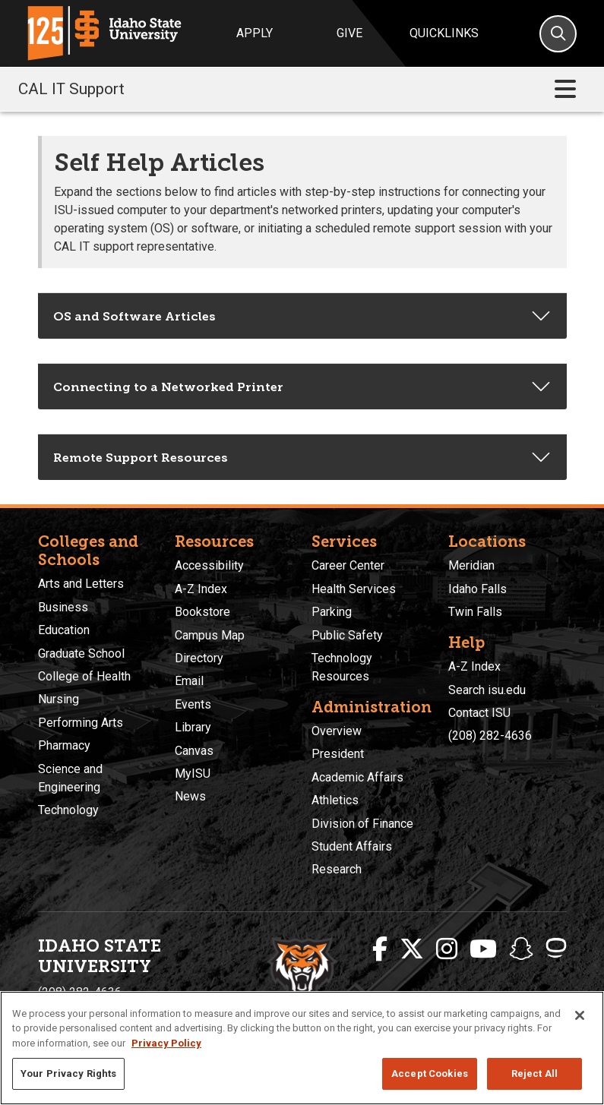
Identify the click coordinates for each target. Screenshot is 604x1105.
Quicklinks (444, 33)
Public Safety (347, 635)
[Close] (579, 1015)
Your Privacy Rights (68, 1073)
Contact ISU (479, 713)
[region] (302, 1048)
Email (189, 681)
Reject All (534, 1073)
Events (193, 704)
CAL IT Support (71, 89)
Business (63, 607)
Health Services (353, 589)
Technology (68, 810)
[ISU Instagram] (446, 949)
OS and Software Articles (134, 316)
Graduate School (81, 653)
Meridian (471, 565)
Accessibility (209, 565)
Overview (336, 731)
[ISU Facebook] (379, 949)
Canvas (194, 751)
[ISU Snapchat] (521, 949)
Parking (331, 612)
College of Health (84, 676)
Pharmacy (64, 745)
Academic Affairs (357, 777)
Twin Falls (475, 612)
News (190, 796)
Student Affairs (351, 846)
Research (336, 869)
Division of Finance (362, 823)
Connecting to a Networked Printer (168, 387)
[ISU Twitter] (412, 949)
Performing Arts (80, 722)
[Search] (558, 33)
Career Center (347, 565)
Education (64, 630)
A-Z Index (201, 589)
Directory (199, 658)
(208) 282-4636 (490, 735)
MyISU (192, 773)
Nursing (58, 699)
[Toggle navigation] (565, 89)
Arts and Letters (81, 583)
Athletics (335, 800)
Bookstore (202, 612)
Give (349, 33)
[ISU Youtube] (483, 949)
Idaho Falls (477, 589)
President (337, 754)
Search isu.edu (487, 690)
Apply (254, 33)
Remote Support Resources (140, 457)
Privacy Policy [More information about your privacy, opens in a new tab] (166, 1043)
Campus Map (210, 635)
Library (193, 727)
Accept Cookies (429, 1073)
